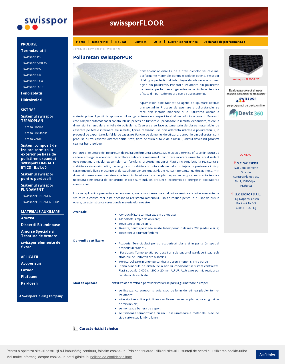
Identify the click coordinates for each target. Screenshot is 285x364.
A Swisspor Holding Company (41, 296)
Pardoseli (29, 283)
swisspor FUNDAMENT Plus (41, 202)
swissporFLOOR (33, 87)
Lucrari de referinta (183, 42)
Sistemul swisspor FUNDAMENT (37, 187)
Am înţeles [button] (267, 354)
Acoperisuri (31, 263)
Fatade (27, 270)
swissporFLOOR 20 (245, 79)
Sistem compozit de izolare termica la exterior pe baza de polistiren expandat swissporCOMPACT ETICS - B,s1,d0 (39, 156)
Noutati (121, 42)
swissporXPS (32, 69)
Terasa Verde (32, 139)
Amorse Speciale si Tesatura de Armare (39, 233)
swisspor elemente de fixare (40, 244)
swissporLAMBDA (35, 63)
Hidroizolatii (32, 99)
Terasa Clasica (33, 127)
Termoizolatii (33, 50)
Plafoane (29, 276)
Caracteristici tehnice (98, 328)
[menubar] (137, 41)
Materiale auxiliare (40, 211)
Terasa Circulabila (35, 133)
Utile (157, 42)
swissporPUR (32, 75)
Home (80, 42)
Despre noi (100, 42)
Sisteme (28, 109)
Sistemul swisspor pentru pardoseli (37, 176)
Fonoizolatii (31, 93)
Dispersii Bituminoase (40, 224)
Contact (140, 42)
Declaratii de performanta (224, 42)
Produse (29, 44)
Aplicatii (29, 256)
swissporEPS (32, 57)
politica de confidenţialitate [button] (111, 357)
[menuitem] (80, 41)
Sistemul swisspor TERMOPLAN (37, 118)
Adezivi (27, 218)
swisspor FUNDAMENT (38, 196)
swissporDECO (33, 81)
